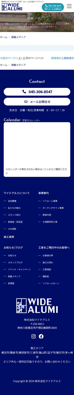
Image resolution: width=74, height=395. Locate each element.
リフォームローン (51, 283)
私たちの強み (14, 207)
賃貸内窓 (47, 214)
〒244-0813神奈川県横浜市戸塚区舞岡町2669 (37, 326)
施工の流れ (48, 262)
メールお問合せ (53, 9)
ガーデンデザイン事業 (53, 207)
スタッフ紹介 (14, 214)
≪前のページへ (9, 58)
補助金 (46, 276)
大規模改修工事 (50, 221)
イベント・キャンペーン (19, 269)
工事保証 (47, 269)
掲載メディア (14, 276)
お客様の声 (48, 255)
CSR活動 (12, 228)
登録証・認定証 (15, 221)
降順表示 (69, 58)
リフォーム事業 (50, 200)
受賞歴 (11, 283)
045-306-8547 (53, 5)
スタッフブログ (15, 262)
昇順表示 (56, 58)
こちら (45, 169)
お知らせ (12, 255)
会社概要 (12, 200)
